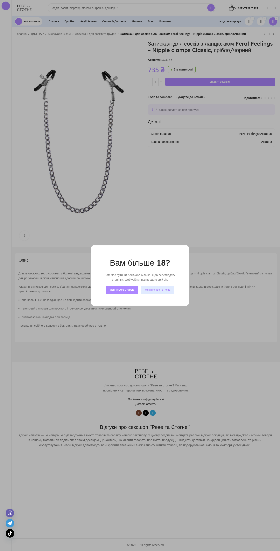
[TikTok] (10, 533)
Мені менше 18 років (157, 289)
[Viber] (10, 513)
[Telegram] (10, 523)
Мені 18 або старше (122, 289)
